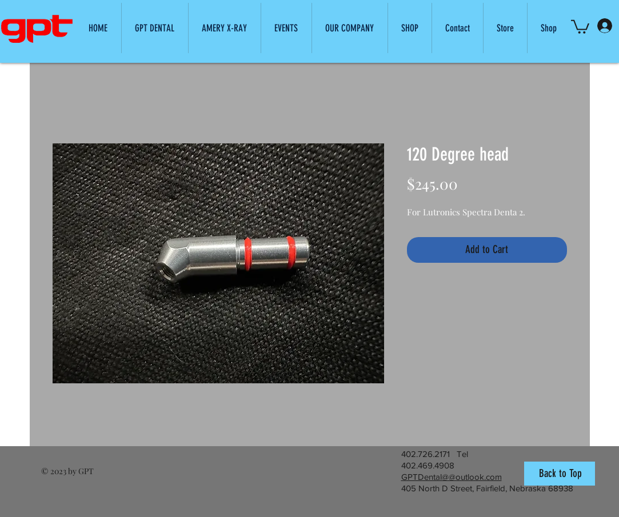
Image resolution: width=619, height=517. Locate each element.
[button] (350, 28)
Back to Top (560, 473)
